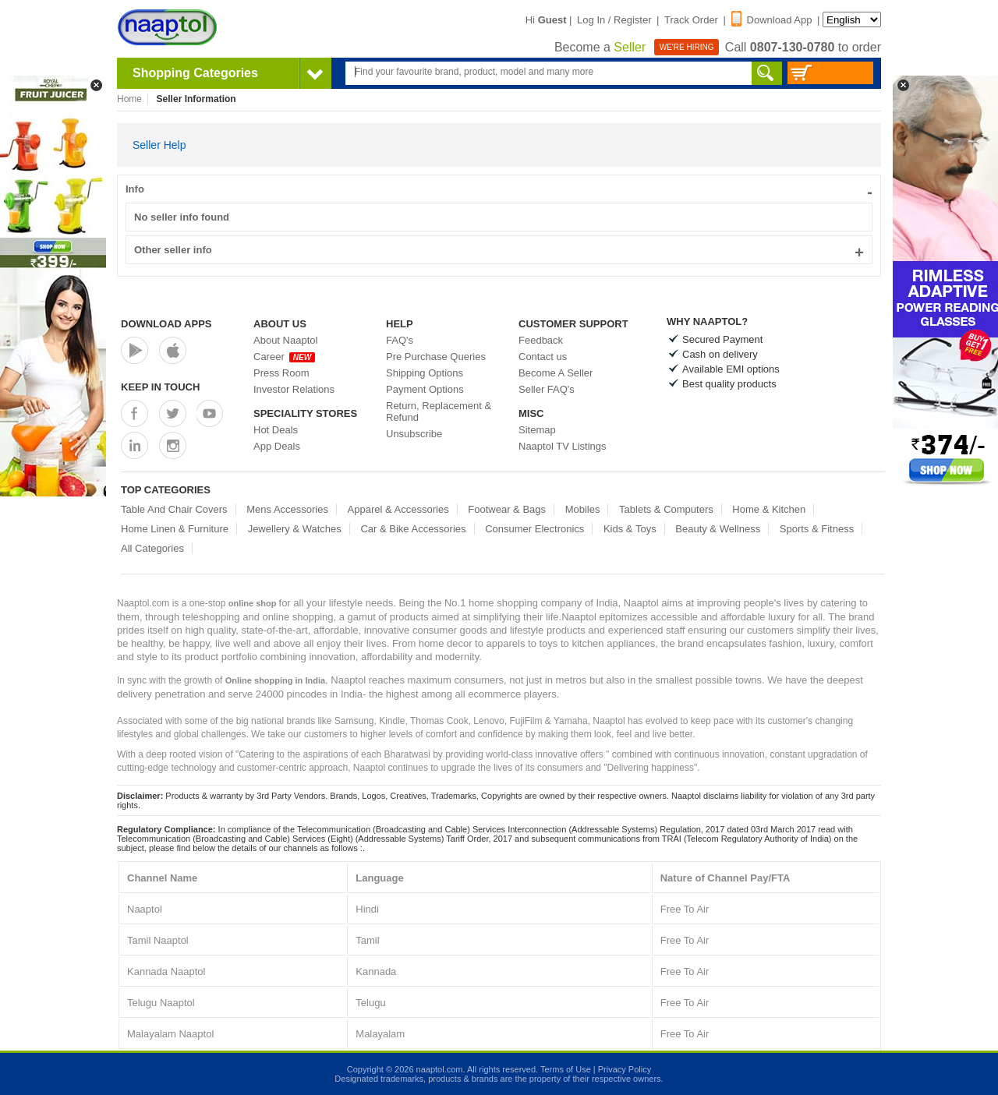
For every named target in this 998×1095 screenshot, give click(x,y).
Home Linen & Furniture (174, 529)
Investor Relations (293, 389)
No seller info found (181, 217)
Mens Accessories (287, 509)
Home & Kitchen (768, 509)
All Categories (152, 548)
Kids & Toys (629, 529)
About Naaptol (285, 340)
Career (284, 356)
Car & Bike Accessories (412, 529)
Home (129, 99)
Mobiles (582, 509)
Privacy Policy (624, 1069)
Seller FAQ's (546, 389)
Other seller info (499, 250)
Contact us (542, 356)
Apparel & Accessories (398, 509)
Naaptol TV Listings (562, 446)
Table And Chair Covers (174, 509)
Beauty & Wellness (717, 529)
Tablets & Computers (666, 509)
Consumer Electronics (534, 529)
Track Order (691, 20)
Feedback (540, 340)
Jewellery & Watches (295, 529)
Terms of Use (565, 1069)
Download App (771, 20)
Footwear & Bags (507, 509)
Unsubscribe (414, 434)
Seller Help (159, 145)
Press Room (281, 373)
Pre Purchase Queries (436, 356)
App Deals (276, 446)
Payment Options (425, 389)
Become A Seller (555, 373)
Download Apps (166, 324)
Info (499, 189)
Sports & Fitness (817, 529)
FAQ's (399, 340)
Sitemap (537, 430)
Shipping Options (424, 373)
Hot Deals (275, 430)
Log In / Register (614, 20)
